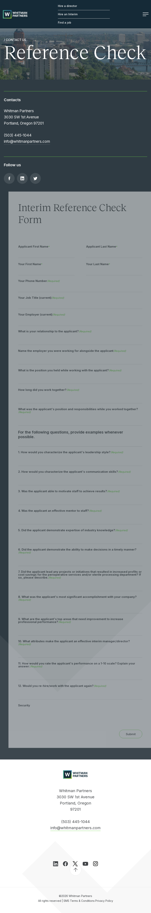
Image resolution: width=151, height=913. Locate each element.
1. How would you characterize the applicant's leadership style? (75, 452)
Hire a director (67, 6)
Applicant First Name (38, 246)
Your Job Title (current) (46, 297)
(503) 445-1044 (18, 135)
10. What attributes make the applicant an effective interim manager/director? (79, 643)
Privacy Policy (104, 900)
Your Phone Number (43, 280)
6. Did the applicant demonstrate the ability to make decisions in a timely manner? (82, 551)
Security (29, 705)
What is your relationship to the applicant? (59, 331)
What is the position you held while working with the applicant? (74, 370)
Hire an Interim (68, 14)
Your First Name (34, 264)
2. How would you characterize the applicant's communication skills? (79, 471)
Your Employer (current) (46, 314)
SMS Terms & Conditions (79, 900)
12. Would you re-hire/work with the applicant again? (67, 685)
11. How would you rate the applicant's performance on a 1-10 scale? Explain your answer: (81, 665)
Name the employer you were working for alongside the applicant (77, 350)
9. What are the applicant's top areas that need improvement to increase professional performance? (75, 620)
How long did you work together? (53, 389)
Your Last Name (102, 264)
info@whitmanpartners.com (27, 141)
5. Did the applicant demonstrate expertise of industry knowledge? (78, 530)
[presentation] (52, 718)
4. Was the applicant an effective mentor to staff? (64, 510)
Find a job (64, 22)
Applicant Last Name (106, 246)
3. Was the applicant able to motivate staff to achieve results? (73, 491)
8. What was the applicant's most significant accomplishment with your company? (82, 598)
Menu (145, 14)
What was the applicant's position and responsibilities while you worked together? (83, 410)
